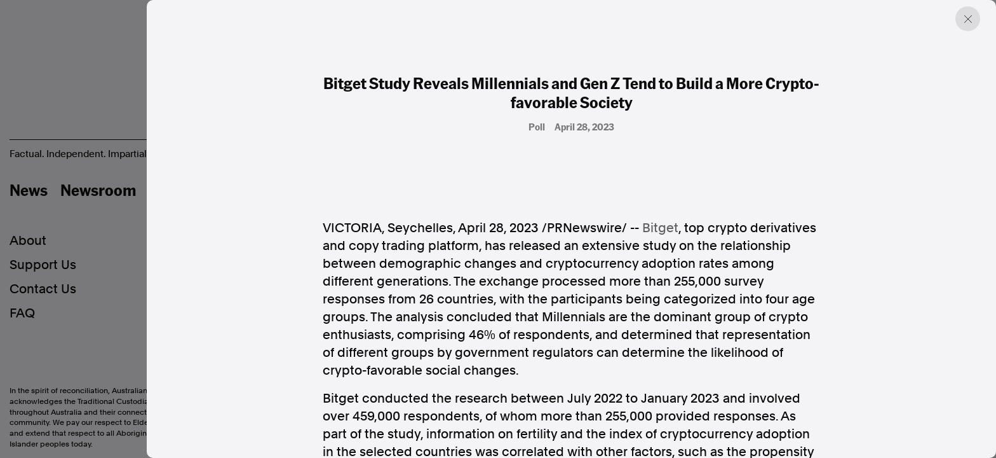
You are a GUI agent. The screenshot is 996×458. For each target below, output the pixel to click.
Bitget (660, 227)
